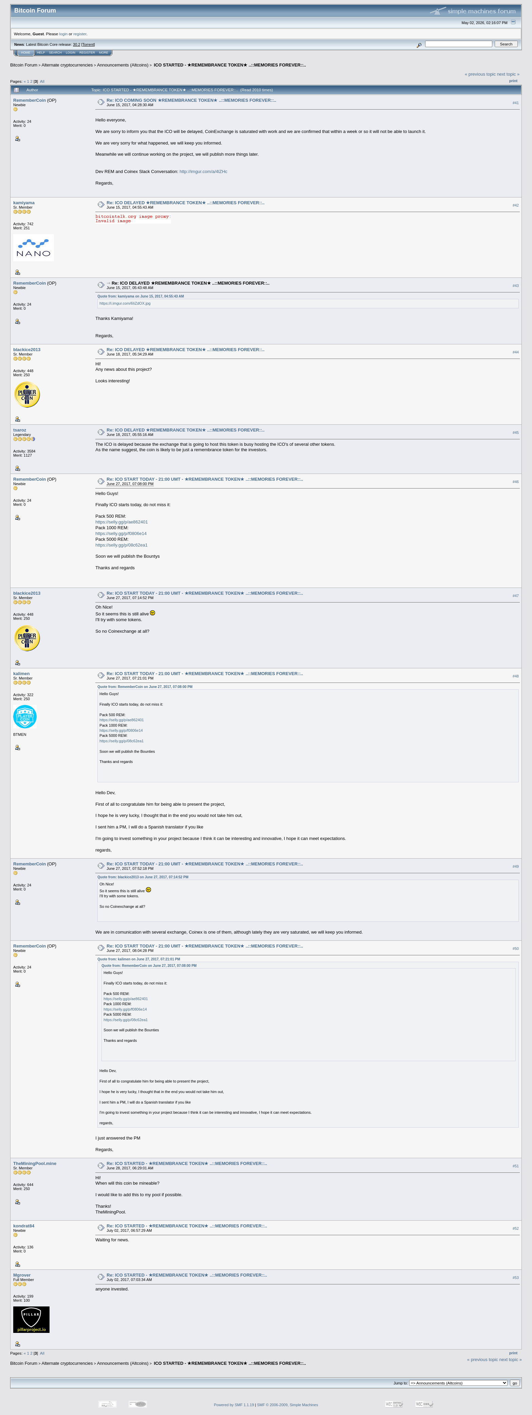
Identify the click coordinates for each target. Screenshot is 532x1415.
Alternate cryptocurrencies (67, 65)
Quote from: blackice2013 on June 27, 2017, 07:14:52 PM (142, 877)
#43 (516, 286)
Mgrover (22, 1275)
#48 (516, 676)
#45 (516, 433)
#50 (516, 948)
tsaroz (19, 430)
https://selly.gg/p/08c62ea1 (121, 545)
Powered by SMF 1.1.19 (234, 1405)
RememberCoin (29, 100)
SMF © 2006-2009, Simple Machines (287, 1405)
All (42, 81)
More (103, 52)
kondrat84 (23, 1225)
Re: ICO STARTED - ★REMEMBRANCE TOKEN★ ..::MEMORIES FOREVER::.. (187, 1163)
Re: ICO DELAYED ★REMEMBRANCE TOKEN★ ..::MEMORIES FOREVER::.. (185, 202)
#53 (516, 1278)
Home (25, 52)
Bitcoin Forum (23, 65)
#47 (516, 596)
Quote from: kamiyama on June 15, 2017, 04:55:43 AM (140, 296)
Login (70, 52)
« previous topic (480, 74)
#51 (516, 1166)
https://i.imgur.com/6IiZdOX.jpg (124, 303)
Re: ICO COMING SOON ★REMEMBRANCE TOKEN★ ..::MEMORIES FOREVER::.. (191, 100)
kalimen (21, 673)
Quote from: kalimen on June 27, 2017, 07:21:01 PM (138, 959)
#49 (516, 866)
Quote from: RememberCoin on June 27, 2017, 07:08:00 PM (144, 687)
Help (41, 52)
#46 (516, 482)
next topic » (508, 74)
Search (55, 52)
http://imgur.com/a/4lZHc (203, 171)
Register (87, 52)
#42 (516, 205)
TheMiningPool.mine (34, 1163)
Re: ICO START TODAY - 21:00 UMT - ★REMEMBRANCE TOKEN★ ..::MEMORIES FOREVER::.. (205, 479)
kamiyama (24, 202)
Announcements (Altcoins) (123, 65)
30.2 (76, 44)
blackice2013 (26, 349)
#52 (516, 1228)
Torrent (88, 44)
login (63, 34)
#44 (516, 352)
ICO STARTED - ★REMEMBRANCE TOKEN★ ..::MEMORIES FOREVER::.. (229, 65)
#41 (516, 103)
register (79, 34)
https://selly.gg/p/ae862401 (121, 521)
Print (513, 81)
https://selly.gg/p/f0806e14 (121, 533)
